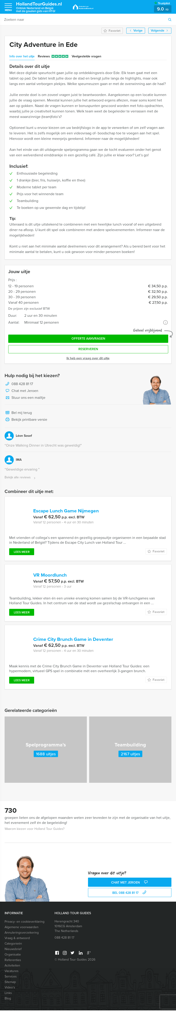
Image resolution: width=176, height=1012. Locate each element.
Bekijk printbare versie (26, 420)
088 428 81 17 (22, 383)
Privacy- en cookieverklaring (24, 923)
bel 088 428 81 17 (129, 894)
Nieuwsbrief (13, 950)
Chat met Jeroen (21, 391)
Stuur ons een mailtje (25, 398)
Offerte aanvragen (88, 338)
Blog (8, 1000)
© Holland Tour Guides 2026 (75, 961)
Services (11, 978)
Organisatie (13, 956)
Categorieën (13, 945)
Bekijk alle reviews (20, 477)
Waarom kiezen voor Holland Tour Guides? (34, 830)
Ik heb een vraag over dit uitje (88, 358)
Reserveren (88, 349)
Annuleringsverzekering (22, 934)
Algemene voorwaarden (21, 928)
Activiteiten (12, 967)
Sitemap (10, 983)
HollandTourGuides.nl (41, 7)
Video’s (10, 989)
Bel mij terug (18, 413)
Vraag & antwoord (17, 939)
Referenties (13, 961)
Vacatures (12, 972)
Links (8, 994)
